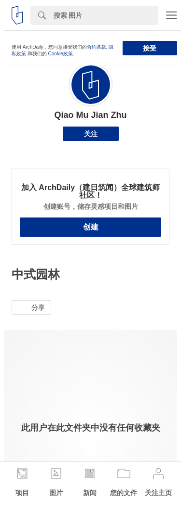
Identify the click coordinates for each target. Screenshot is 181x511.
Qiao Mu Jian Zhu (90, 115)
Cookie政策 (60, 53)
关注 (90, 134)
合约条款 (96, 47)
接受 (149, 48)
